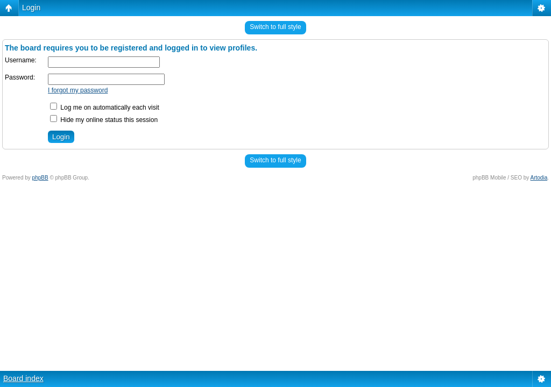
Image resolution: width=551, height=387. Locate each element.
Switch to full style (275, 27)
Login (31, 7)
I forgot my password (78, 90)
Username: (21, 60)
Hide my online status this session (104, 120)
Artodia (539, 178)
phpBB (40, 178)
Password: (20, 77)
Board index (23, 378)
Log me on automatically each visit (104, 107)
